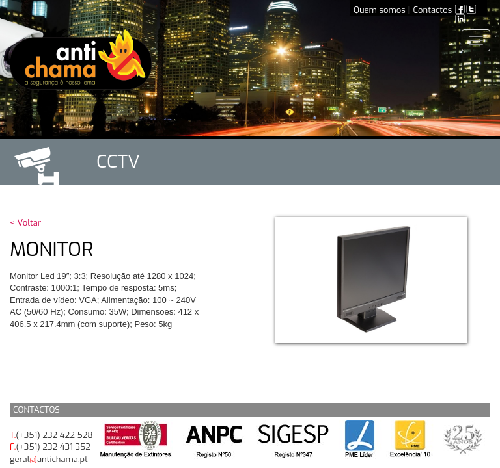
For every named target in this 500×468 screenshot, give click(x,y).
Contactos (432, 10)
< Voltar (25, 222)
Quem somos (380, 10)
